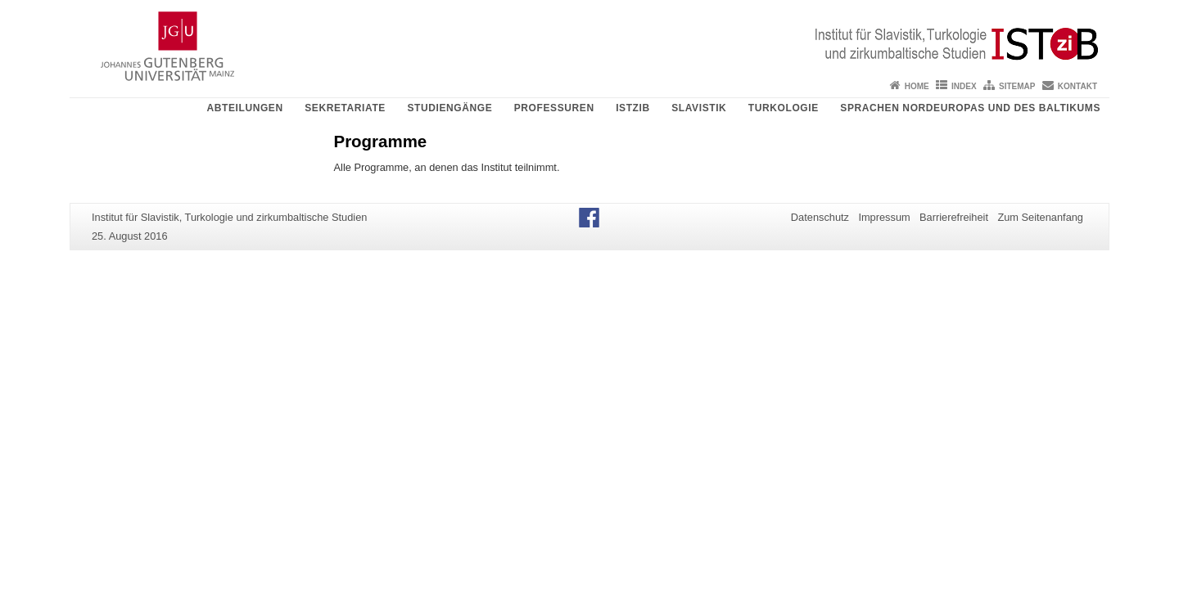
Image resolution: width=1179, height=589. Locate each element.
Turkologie (783, 108)
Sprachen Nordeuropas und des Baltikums (970, 108)
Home (917, 86)
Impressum (884, 217)
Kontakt (1077, 86)
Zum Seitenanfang (1040, 217)
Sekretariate (345, 108)
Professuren (554, 108)
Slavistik (698, 108)
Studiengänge (449, 108)
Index (964, 86)
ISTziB (633, 108)
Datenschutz (820, 217)
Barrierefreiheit (953, 217)
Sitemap (1017, 86)
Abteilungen (244, 108)
